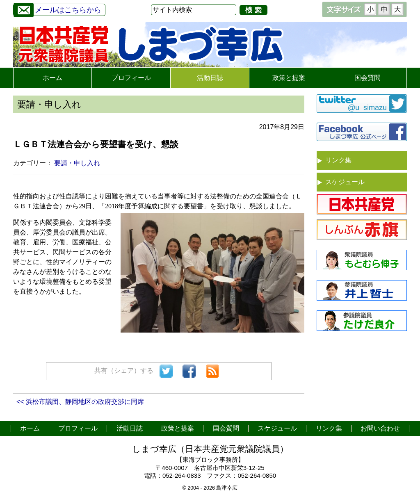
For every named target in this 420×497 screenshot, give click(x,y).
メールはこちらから (57, 9)
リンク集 (338, 160)
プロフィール (131, 77)
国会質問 (367, 77)
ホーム (52, 77)
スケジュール (345, 181)
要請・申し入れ (77, 163)
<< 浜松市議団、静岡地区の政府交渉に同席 (80, 401)
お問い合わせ (380, 428)
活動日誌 (210, 77)
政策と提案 (288, 77)
